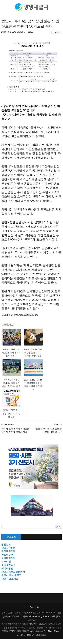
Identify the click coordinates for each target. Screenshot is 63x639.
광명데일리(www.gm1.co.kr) (37, 616)
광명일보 (6, 544)
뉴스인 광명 (7, 554)
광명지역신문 (8, 558)
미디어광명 (7, 568)
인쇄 (57, 32)
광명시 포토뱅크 (9, 578)
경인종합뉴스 (8, 565)
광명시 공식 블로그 (11, 575)
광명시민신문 (8, 547)
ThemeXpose (53, 631)
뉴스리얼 (6, 561)
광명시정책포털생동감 (13, 571)
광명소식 (11, 537)
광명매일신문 (8, 551)
